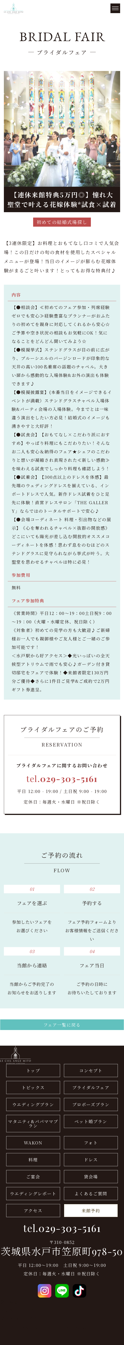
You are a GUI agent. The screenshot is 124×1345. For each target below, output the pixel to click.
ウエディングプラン (33, 1104)
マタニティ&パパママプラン (33, 1123)
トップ (33, 1070)
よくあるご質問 (90, 1193)
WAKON (33, 1143)
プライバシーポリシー (23, 1319)
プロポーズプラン (91, 1104)
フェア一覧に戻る (62, 1025)
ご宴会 (33, 1177)
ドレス (91, 1160)
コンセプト (91, 1070)
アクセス (33, 1210)
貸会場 (91, 1177)
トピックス (33, 1087)
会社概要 (9, 1302)
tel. (61, 778)
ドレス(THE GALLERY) (26, 1310)
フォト (91, 1143)
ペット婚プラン (90, 1121)
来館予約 (91, 1210)
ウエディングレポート (33, 1193)
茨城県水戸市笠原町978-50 (62, 1251)
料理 (33, 1160)
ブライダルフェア (90, 1087)
